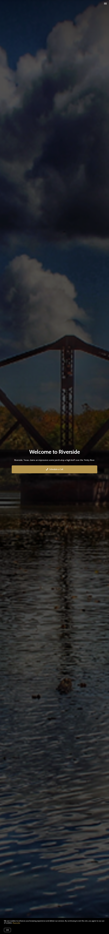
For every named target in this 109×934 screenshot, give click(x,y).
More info (16, 923)
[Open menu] (105, 4)
